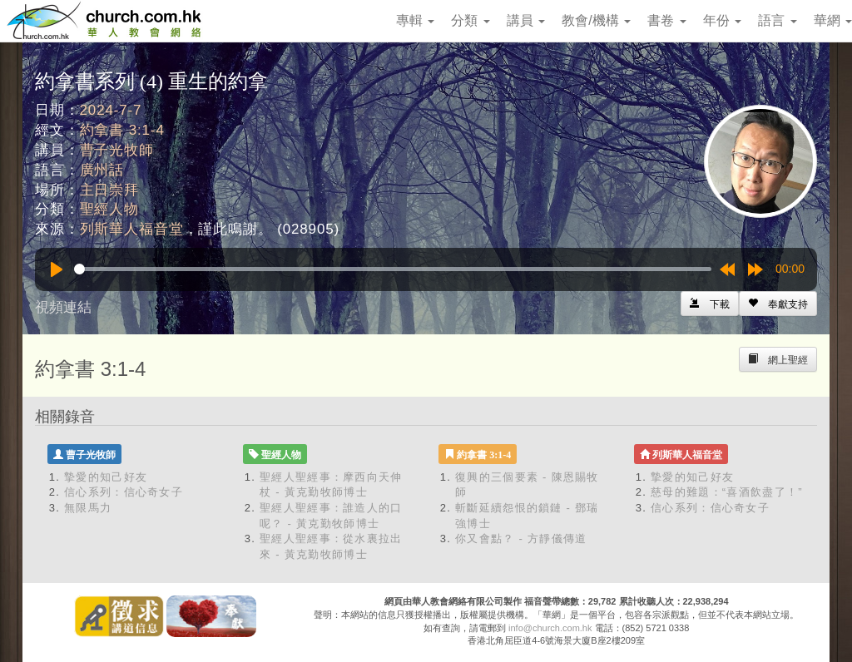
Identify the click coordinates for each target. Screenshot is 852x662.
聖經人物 (109, 209)
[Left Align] (778, 303)
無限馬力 (87, 507)
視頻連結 (63, 307)
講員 (526, 20)
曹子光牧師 (117, 150)
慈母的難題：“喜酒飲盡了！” (727, 492)
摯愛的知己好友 (105, 477)
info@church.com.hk (550, 628)
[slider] (392, 269)
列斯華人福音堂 (132, 229)
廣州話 (102, 170)
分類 (470, 20)
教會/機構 (596, 20)
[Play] (56, 269)
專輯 (415, 20)
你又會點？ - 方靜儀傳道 (521, 538)
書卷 (666, 20)
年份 (722, 20)
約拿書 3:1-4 (122, 130)
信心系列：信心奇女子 (123, 492)
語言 (777, 20)
